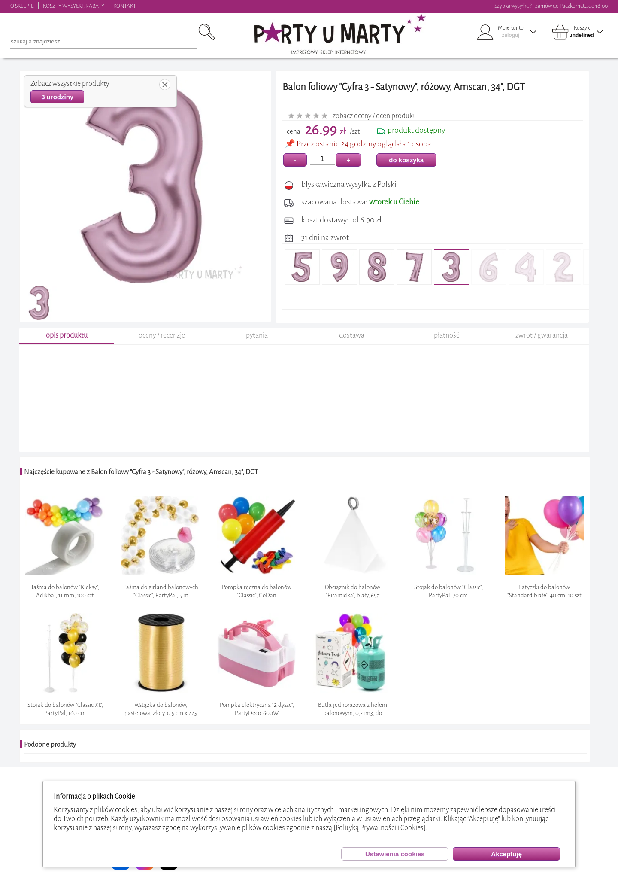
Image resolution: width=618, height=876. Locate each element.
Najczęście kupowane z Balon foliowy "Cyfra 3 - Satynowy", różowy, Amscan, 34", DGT (141, 472)
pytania (257, 335)
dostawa (351, 335)
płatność (446, 335)
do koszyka (406, 160)
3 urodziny (57, 96)
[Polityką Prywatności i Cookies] (379, 827)
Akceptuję (506, 854)
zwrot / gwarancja (541, 335)
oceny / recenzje (162, 335)
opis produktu (67, 335)
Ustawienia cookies (394, 854)
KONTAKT (124, 5)
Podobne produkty (50, 744)
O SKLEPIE (22, 5)
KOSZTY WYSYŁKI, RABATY (73, 5)
